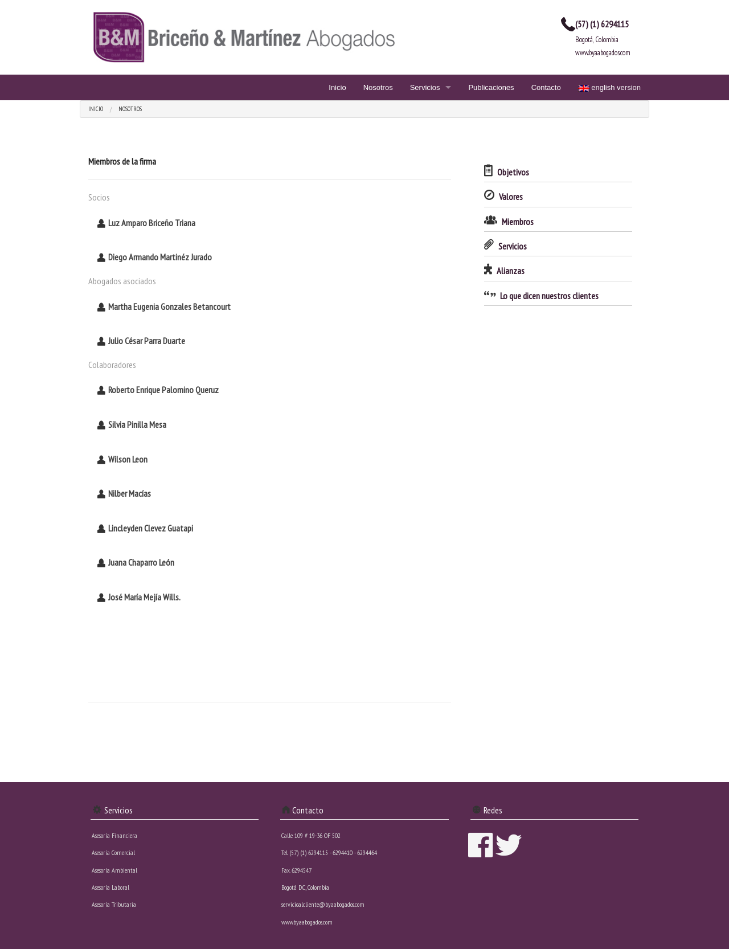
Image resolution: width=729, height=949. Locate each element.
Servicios (425, 87)
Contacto (546, 87)
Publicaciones (491, 87)
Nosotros (378, 87)
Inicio (337, 87)
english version (609, 87)
